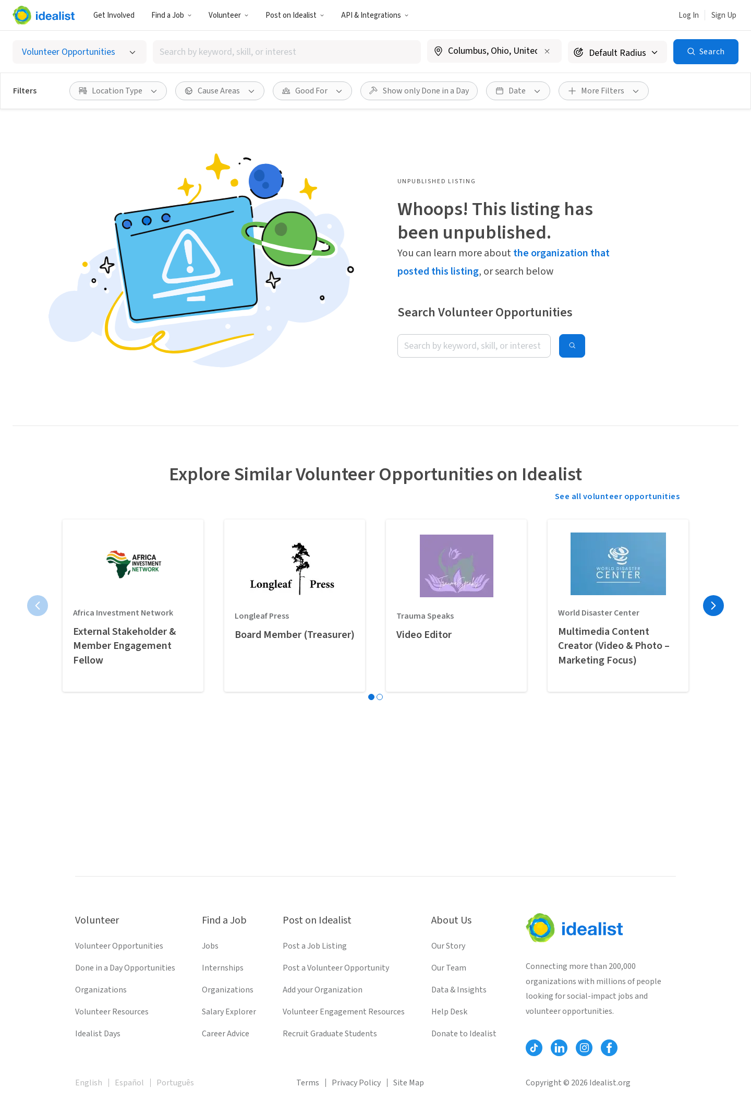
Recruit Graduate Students (330, 1033)
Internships (223, 968)
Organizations (101, 990)
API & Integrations (375, 15)
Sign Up (723, 15)
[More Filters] (604, 90)
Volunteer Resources (112, 1012)
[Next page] (713, 605)
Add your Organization (322, 990)
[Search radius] (617, 52)
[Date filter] (518, 90)
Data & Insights (459, 990)
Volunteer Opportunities (119, 946)
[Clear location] (547, 51)
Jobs (210, 946)
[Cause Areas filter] (219, 90)
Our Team (448, 968)
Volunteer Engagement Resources (344, 1012)
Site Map (408, 1083)
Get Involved (114, 15)
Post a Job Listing (315, 946)
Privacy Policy (356, 1083)
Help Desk (449, 1012)
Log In (689, 15)
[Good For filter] (312, 90)
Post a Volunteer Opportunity (336, 968)
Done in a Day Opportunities (125, 968)
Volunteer (229, 15)
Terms (307, 1083)
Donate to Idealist (463, 1033)
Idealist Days (97, 1033)
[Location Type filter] (118, 90)
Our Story (448, 946)
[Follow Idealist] (534, 1047)
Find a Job (171, 15)
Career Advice (225, 1033)
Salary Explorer (229, 1012)
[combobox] (286, 52)
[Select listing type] (80, 52)
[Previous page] (37, 605)
